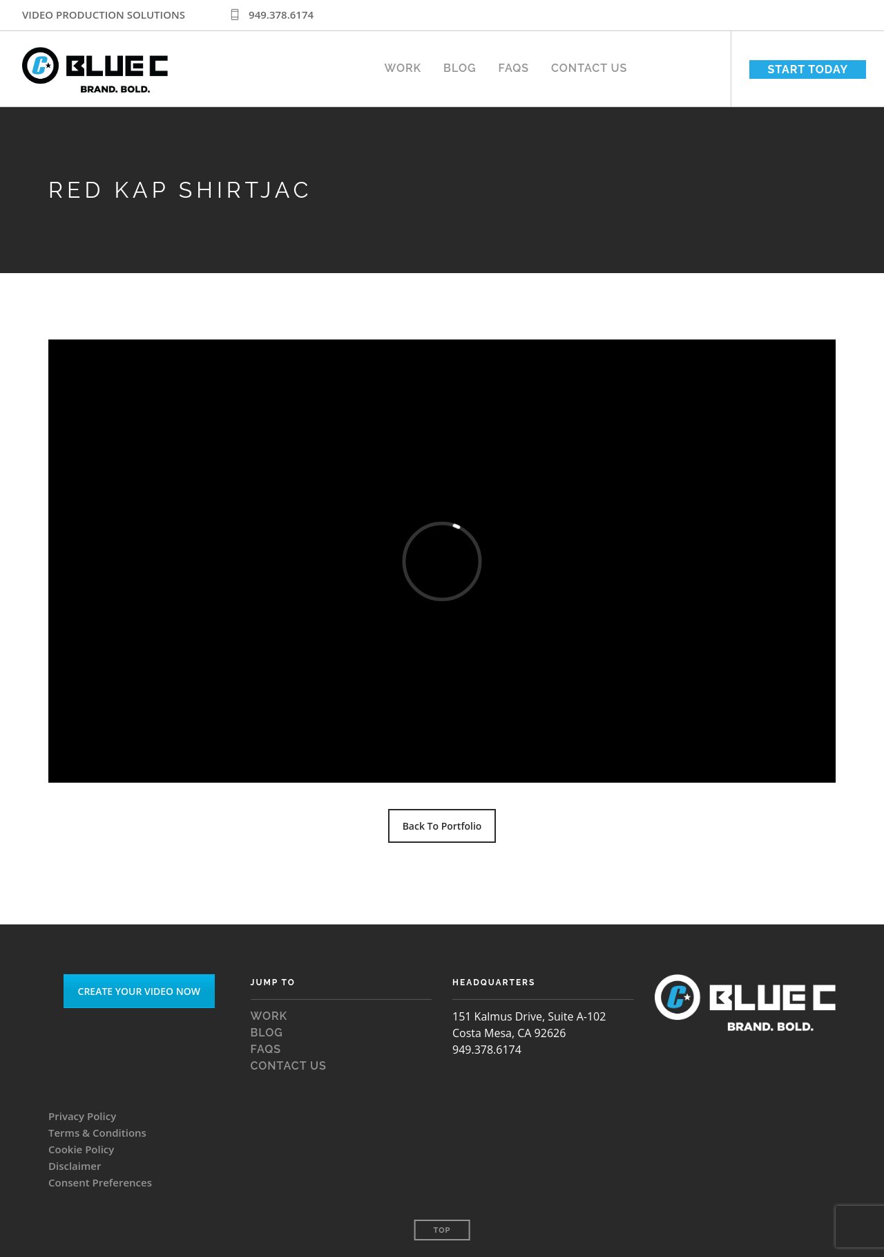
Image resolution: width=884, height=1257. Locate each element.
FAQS (513, 65)
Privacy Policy (82, 1116)
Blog (459, 65)
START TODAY (807, 69)
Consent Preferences (100, 1182)
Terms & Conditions (97, 1132)
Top (442, 1230)
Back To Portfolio (442, 825)
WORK (403, 65)
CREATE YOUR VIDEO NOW (139, 991)
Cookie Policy (81, 1149)
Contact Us (589, 65)
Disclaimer (74, 1166)
